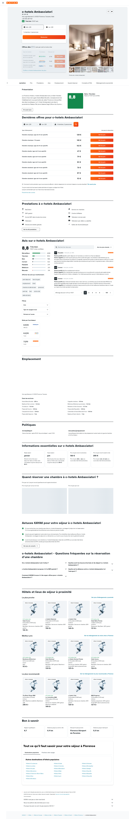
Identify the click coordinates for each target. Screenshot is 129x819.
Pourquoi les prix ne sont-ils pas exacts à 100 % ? (68, 806)
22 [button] (57, 57)
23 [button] (61, 57)
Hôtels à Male (57, 771)
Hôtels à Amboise (87, 763)
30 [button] (61, 61)
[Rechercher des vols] (3, 8)
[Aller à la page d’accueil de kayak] (12, 3)
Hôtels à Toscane (58, 815)
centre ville (37, 291)
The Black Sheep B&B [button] (29, 695)
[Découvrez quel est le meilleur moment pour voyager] (3, 32)
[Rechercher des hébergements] (3, 12)
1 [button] (57, 44)
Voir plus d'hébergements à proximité (102, 597)
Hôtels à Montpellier (87, 766)
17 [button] (35, 57)
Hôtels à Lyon (57, 776)
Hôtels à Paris (57, 773)
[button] (3, 3)
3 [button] (35, 48)
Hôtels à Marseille (87, 773)
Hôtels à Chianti (68, 815)
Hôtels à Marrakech (59, 768)
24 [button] (36, 61)
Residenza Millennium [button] (29, 659)
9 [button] (61, 48)
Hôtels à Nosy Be (86, 771)
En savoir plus (92, 184)
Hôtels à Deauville (87, 776)
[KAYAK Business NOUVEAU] (3, 36)
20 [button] (49, 57)
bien (30, 291)
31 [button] (35, 65)
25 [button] (40, 61)
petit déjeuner (27, 279)
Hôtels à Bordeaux (31, 778)
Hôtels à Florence (78, 815)
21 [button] (53, 57)
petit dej (25, 291)
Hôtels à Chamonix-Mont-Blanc (35, 773)
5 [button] (44, 48)
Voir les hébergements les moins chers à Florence (98, 635)
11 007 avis (35, 21)
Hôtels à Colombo (59, 766)
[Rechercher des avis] (75, 247)
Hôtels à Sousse (30, 768)
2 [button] (61, 44)
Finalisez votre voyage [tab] (48, 752)
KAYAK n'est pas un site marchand (68, 799)
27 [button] (48, 61)
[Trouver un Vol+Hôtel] (3, 19)
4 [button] (84, 44)
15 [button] (57, 52)
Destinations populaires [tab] (32, 752)
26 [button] (44, 61)
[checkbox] (31, 326)
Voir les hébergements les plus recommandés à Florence (96, 674)
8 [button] (57, 48)
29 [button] (57, 61)
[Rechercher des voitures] (3, 16)
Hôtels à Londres (30, 766)
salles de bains (26, 295)
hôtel (34, 283)
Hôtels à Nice (29, 776)
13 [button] (48, 52)
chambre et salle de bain (29, 287)
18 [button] (40, 57)
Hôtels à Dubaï (58, 763)
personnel (41, 287)
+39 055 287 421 (27, 19)
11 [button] (40, 52)
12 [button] (44, 52)
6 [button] (48, 48)
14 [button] (53, 52)
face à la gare (36, 279)
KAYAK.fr (24, 815)
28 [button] (53, 61)
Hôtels (29, 815)
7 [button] (67, 48)
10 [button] (36, 52)
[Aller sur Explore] (3, 24)
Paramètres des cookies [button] (28, 192)
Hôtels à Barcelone (31, 771)
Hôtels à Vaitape (86, 768)
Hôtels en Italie (48, 815)
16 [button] (61, 52)
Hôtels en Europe (38, 815)
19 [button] (44, 57)
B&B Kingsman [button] (95, 695)
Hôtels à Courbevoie (31, 763)
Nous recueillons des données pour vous (68, 803)
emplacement (26, 283)
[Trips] (3, 41)
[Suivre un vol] (3, 28)
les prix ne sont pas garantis (62, 794)
